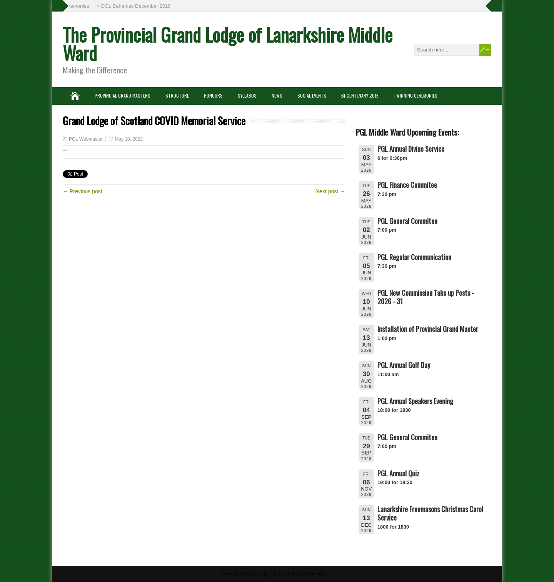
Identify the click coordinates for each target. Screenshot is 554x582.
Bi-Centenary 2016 (360, 95)
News (277, 95)
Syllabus (247, 95)
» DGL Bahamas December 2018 (135, 6)
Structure (177, 95)
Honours (213, 95)
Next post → (330, 191)
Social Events (311, 95)
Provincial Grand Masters (122, 95)
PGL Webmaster (86, 139)
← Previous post (82, 191)
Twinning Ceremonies (415, 95)
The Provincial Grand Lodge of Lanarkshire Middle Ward (227, 43)
